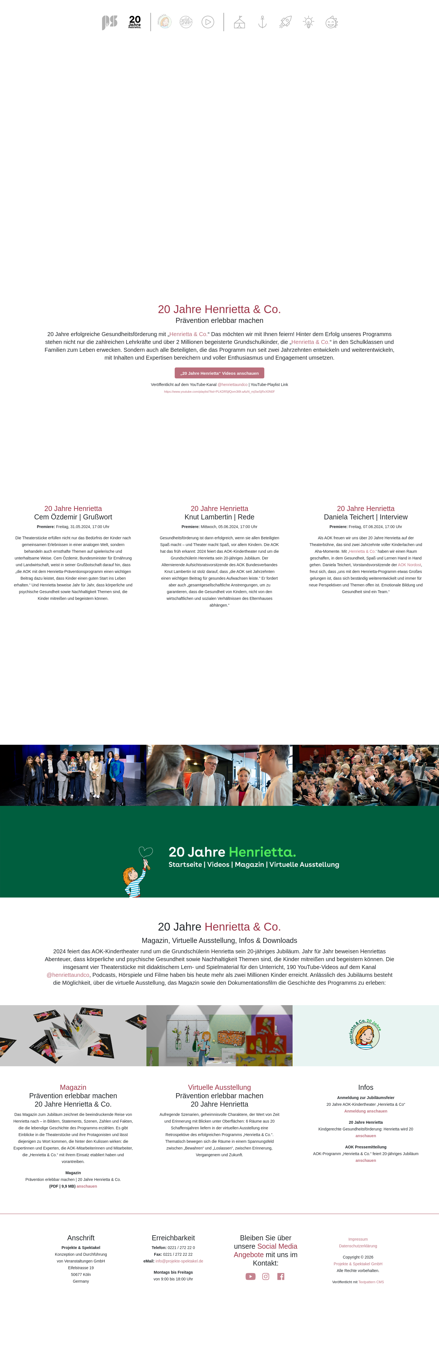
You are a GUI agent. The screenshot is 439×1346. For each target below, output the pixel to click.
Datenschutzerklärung (358, 1246)
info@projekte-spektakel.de (179, 1261)
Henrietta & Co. (188, 334)
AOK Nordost (409, 565)
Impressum (358, 1239)
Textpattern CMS (371, 1282)
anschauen (87, 1186)
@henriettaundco (232, 384)
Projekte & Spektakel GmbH (358, 1264)
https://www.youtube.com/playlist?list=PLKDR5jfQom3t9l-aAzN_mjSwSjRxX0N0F (219, 391)
